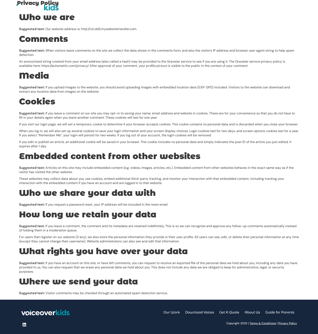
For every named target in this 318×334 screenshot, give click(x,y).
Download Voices (216, 9)
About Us (267, 9)
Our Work (189, 9)
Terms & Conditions (263, 323)
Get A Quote (245, 9)
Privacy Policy (287, 323)
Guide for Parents (294, 9)
